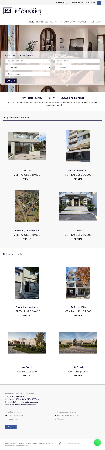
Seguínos (11, 427)
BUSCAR (11, 81)
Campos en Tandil (14, 415)
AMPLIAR (27, 179)
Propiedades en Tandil (65, 412)
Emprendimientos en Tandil (67, 415)
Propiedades (42, 22)
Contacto (96, 22)
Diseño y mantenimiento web (71, 443)
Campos (53, 22)
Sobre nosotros (13, 412)
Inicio (31, 22)
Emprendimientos (68, 22)
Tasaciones (83, 22)
